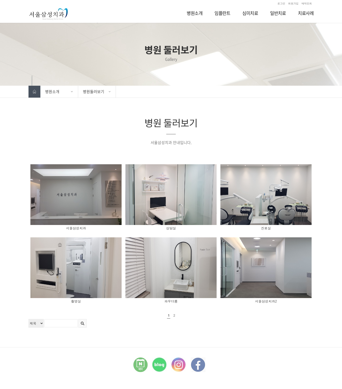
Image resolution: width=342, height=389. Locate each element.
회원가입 (293, 3)
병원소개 (52, 91)
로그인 (281, 3)
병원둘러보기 (93, 91)
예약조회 (306, 3)
